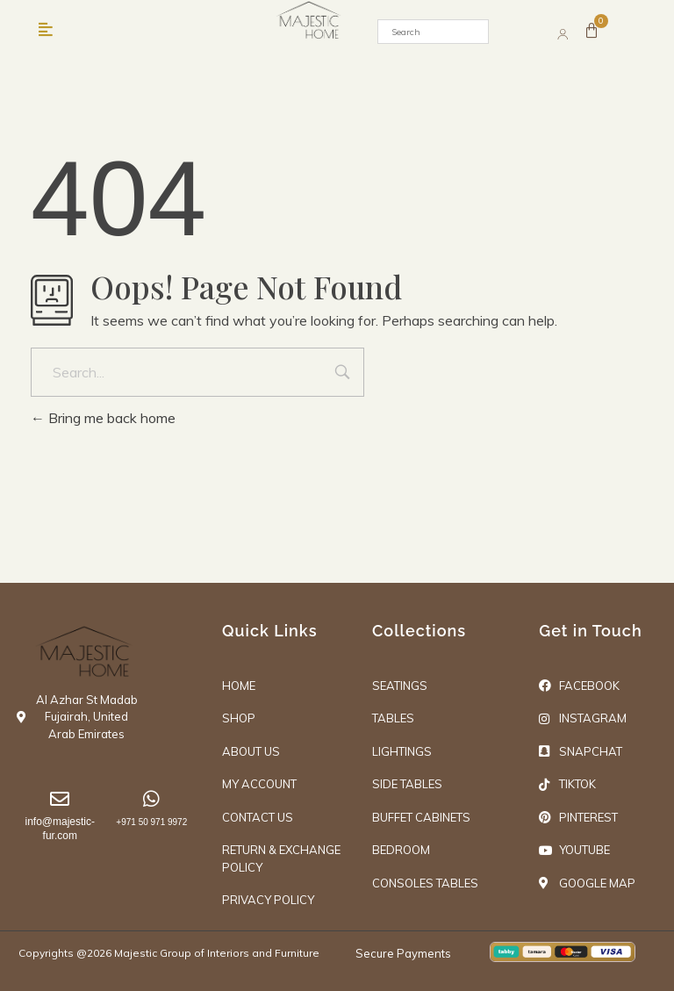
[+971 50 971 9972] (151, 800)
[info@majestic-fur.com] (60, 800)
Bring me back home (103, 418)
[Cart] (593, 32)
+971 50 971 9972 (151, 823)
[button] (45, 30)
